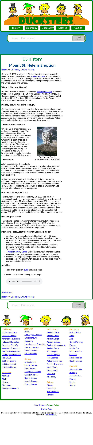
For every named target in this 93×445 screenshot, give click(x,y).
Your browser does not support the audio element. (24, 281)
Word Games (30, 368)
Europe (73, 345)
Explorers (29, 341)
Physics (50, 395)
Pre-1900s (6, 358)
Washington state (44, 92)
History (16, 28)
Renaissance (52, 358)
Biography (31, 28)
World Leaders (31, 350)
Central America (76, 342)
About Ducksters (40, 405)
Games (78, 28)
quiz (26, 270)
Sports (72, 385)
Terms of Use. (51, 415)
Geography (48, 28)
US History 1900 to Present (22, 70)
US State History (9, 367)
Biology (50, 385)
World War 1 (52, 367)
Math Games (30, 362)
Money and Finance (10, 388)
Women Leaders (32, 347)
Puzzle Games (31, 365)
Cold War (51, 374)
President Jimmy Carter (17, 252)
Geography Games (33, 372)
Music (72, 382)
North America (76, 351)
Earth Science (53, 392)
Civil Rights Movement (11, 355)
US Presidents (31, 354)
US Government (9, 364)
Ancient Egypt (53, 339)
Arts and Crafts (76, 369)
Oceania (73, 355)
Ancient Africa (53, 332)
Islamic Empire (53, 355)
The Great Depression (11, 351)
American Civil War (10, 345)
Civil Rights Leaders (33, 335)
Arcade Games (31, 381)
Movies (73, 379)
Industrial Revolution (10, 342)
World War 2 (52, 370)
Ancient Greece (53, 342)
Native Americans (9, 332)
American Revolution (11, 339)
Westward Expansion (11, 348)
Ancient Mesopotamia (56, 345)
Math (4, 379)
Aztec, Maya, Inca (54, 361)
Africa (72, 336)
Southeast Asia (76, 361)
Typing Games (31, 384)
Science (62, 28)
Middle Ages (52, 351)
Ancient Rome (53, 348)
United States (75, 332)
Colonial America (9, 336)
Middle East (75, 348)
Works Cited (6, 292)
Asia (71, 339)
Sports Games (31, 378)
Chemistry (51, 388)
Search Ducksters (78, 38)
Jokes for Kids (75, 376)
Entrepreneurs (31, 338)
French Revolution (54, 364)
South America (76, 358)
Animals (5, 376)
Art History (51, 377)
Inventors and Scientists (35, 344)
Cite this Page (46, 409)
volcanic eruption (38, 76)
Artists (27, 331)
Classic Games (31, 375)
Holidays (73, 373)
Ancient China (53, 336)
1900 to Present (9, 361)
